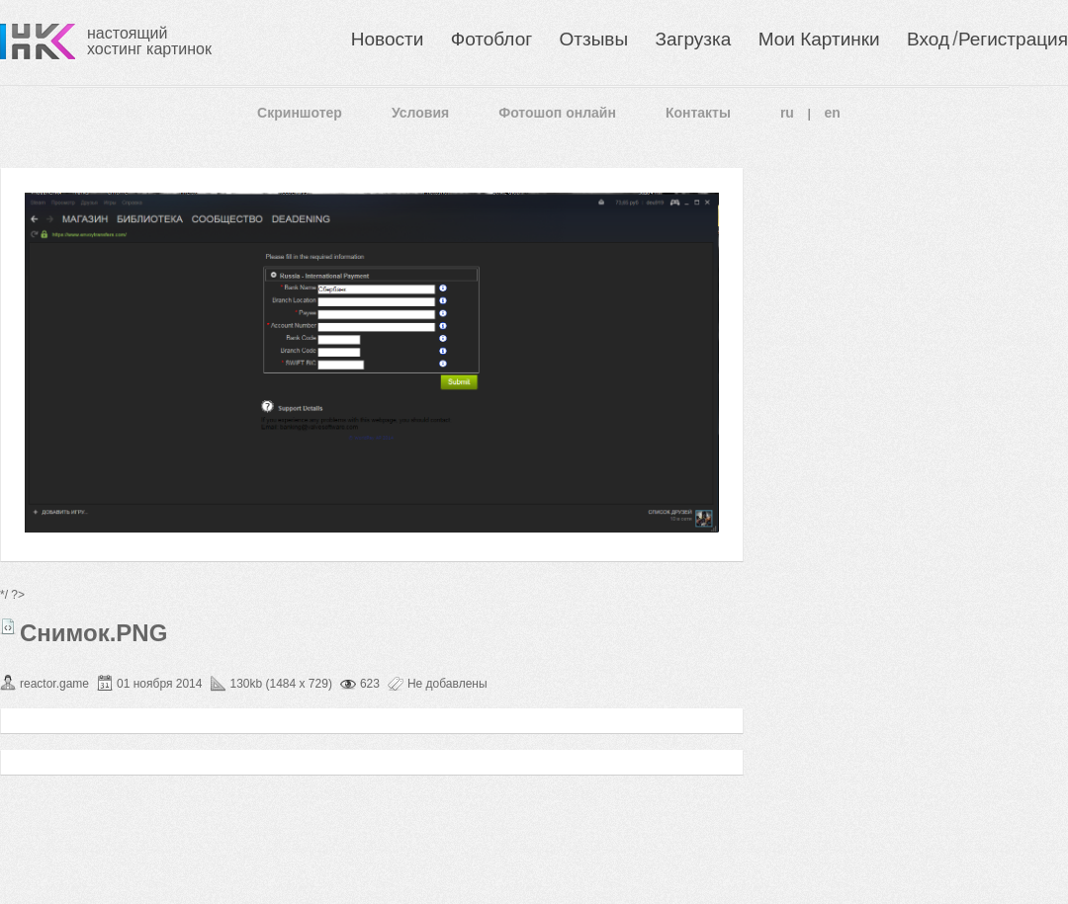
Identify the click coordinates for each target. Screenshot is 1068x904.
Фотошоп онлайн (557, 113)
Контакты (698, 113)
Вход (928, 39)
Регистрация (1013, 39)
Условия (420, 113)
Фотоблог (491, 39)
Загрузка (693, 39)
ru (787, 113)
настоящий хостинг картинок (149, 41)
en (833, 113)
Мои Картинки (819, 39)
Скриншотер (299, 113)
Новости (387, 39)
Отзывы (594, 39)
